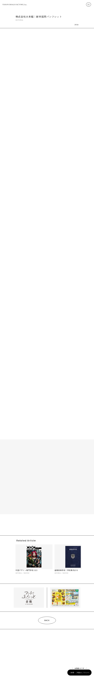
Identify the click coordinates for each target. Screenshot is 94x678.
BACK (47, 620)
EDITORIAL (19, 20)
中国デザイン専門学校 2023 (26, 570)
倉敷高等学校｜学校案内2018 (66, 570)
